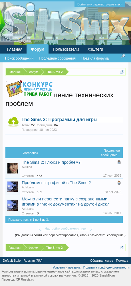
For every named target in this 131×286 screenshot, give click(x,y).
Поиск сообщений (19, 58)
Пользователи (66, 49)
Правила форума (95, 58)
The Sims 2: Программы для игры (59, 119)
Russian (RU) (32, 260)
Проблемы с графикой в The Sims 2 (56, 182)
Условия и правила (66, 267)
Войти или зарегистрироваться (99, 4)
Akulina (27, 167)
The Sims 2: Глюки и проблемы (51, 162)
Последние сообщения (57, 58)
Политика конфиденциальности (106, 267)
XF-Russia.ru (25, 279)
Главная (14, 49)
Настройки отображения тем (65, 228)
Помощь (122, 260)
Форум (37, 49)
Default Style (12, 260)
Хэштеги (95, 49)
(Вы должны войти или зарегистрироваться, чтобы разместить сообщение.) (70, 235)
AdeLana (28, 187)
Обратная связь (101, 260)
